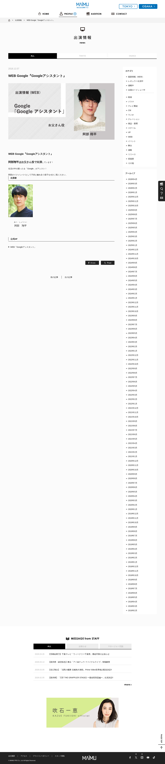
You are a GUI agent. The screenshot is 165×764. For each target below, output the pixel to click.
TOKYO (82, 56)
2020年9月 (132, 474)
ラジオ (131, 115)
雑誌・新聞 (133, 123)
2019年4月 (132, 549)
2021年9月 (132, 421)
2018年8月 (132, 584)
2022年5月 (132, 386)
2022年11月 (133, 360)
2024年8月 (132, 267)
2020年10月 (133, 470)
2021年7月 (132, 430)
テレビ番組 (133, 106)
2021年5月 (132, 439)
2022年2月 (132, 399)
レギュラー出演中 (135, 81)
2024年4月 (132, 285)
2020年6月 (132, 487)
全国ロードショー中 (136, 90)
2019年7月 (132, 536)
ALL (32, 56)
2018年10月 (133, 575)
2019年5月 (132, 544)
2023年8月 (132, 320)
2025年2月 (132, 241)
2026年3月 (132, 183)
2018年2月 (132, 610)
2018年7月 (132, 588)
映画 (130, 97)
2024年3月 (132, 289)
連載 (130, 150)
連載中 (131, 85)
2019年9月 (132, 527)
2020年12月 (133, 461)
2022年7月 (132, 377)
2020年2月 (132, 505)
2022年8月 (132, 373)
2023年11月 (133, 307)
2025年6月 (132, 223)
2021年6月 (132, 434)
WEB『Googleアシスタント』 (23, 247)
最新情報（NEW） (136, 77)
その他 (131, 163)
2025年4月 (132, 232)
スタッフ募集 (60, 756)
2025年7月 (132, 219)
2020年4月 (132, 496)
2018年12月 (133, 566)
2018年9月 (132, 580)
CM (129, 110)
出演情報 (18, 20)
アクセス (24, 756)
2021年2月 (132, 452)
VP (129, 132)
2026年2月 (132, 188)
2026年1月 (132, 192)
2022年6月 (132, 382)
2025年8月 (132, 214)
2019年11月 (133, 518)
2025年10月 (133, 205)
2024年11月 (133, 254)
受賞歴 (131, 159)
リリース (132, 154)
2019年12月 (133, 514)
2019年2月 (132, 558)
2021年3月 (132, 448)
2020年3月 (132, 500)
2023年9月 (132, 316)
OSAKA (132, 56)
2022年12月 (133, 355)
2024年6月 (132, 276)
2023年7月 (132, 324)
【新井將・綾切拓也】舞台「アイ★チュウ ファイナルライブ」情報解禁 (79, 662)
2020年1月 (132, 509)
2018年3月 (132, 606)
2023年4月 (132, 338)
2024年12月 (133, 250)
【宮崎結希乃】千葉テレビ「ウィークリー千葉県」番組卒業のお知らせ (78, 654)
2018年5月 (132, 597)
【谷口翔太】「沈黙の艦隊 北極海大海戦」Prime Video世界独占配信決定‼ (80, 670)
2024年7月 (132, 272)
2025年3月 (132, 236)
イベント (132, 141)
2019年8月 (132, 531)
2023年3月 (132, 342)
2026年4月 (132, 179)
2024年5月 (132, 280)
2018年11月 (133, 571)
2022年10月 (133, 364)
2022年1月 (132, 404)
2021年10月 (133, 417)
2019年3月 (132, 553)
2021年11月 (133, 412)
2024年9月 (132, 263)
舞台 (130, 145)
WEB (130, 137)
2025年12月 (133, 197)
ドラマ (131, 102)
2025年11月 (133, 201)
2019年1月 (132, 562)
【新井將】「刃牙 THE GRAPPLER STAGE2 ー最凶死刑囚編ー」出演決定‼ (80, 677)
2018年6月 (132, 593)
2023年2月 (132, 346)
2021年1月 (132, 456)
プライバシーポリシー (41, 756)
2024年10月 (133, 258)
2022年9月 (132, 368)
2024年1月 (132, 298)
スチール (132, 128)
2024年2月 (132, 294)
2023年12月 (133, 302)
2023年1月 (132, 351)
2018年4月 (132, 602)
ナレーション (134, 119)
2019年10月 (133, 522)
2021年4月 (132, 443)
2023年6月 (132, 329)
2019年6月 (132, 540)
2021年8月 (132, 426)
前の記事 (54, 277)
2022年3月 (132, 395)
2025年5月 (132, 227)
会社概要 (11, 756)
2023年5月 (132, 333)
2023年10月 (133, 311)
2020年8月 (132, 478)
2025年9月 (132, 210)
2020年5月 (132, 492)
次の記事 (68, 277)
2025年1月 (132, 245)
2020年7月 (132, 483)
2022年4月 (132, 390)
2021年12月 (133, 408)
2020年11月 (133, 465)
